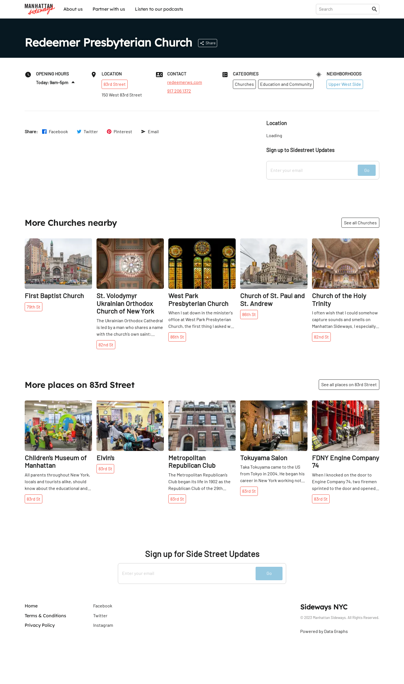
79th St (33, 306)
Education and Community (286, 84)
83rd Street (115, 84)
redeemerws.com (184, 82)
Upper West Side (345, 84)
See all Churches (360, 222)
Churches (244, 84)
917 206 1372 (179, 90)
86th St (177, 336)
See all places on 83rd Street (349, 384)
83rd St (33, 498)
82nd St (105, 344)
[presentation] (345, 9)
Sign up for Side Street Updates (202, 554)
